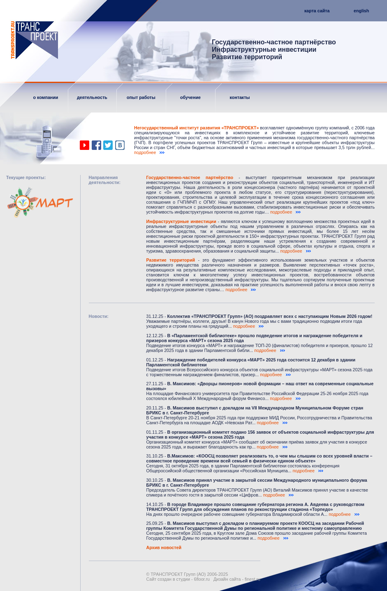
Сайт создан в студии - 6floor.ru (178, 579)
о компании (45, 97)
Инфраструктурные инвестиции (181, 221)
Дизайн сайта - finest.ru (236, 579)
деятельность (92, 97)
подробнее (149, 152)
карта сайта (316, 10)
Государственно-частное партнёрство (189, 177)
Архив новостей (163, 547)
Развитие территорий (170, 260)
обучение (190, 97)
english (361, 10)
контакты (240, 97)
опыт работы (141, 97)
